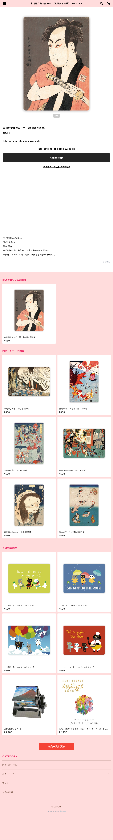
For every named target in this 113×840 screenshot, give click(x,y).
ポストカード (8, 774)
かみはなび (7, 792)
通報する (106, 262)
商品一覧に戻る (56, 746)
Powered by (56, 811)
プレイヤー (7, 783)
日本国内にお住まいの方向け (56, 166)
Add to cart (56, 157)
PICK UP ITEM (9, 765)
